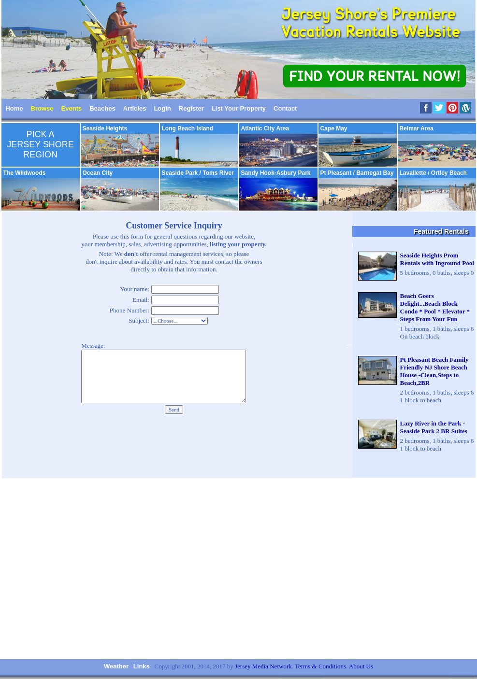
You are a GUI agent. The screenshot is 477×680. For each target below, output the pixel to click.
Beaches (102, 108)
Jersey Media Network (263, 666)
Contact (285, 108)
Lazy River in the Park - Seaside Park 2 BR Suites (433, 427)
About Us (361, 666)
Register (191, 108)
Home (14, 108)
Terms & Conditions (320, 666)
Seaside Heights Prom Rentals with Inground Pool (437, 259)
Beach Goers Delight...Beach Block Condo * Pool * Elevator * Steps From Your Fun (435, 307)
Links (141, 666)
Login (162, 108)
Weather (116, 666)
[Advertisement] (238, 568)
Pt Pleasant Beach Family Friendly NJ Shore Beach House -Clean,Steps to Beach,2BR (434, 371)
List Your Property (239, 108)
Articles (134, 108)
